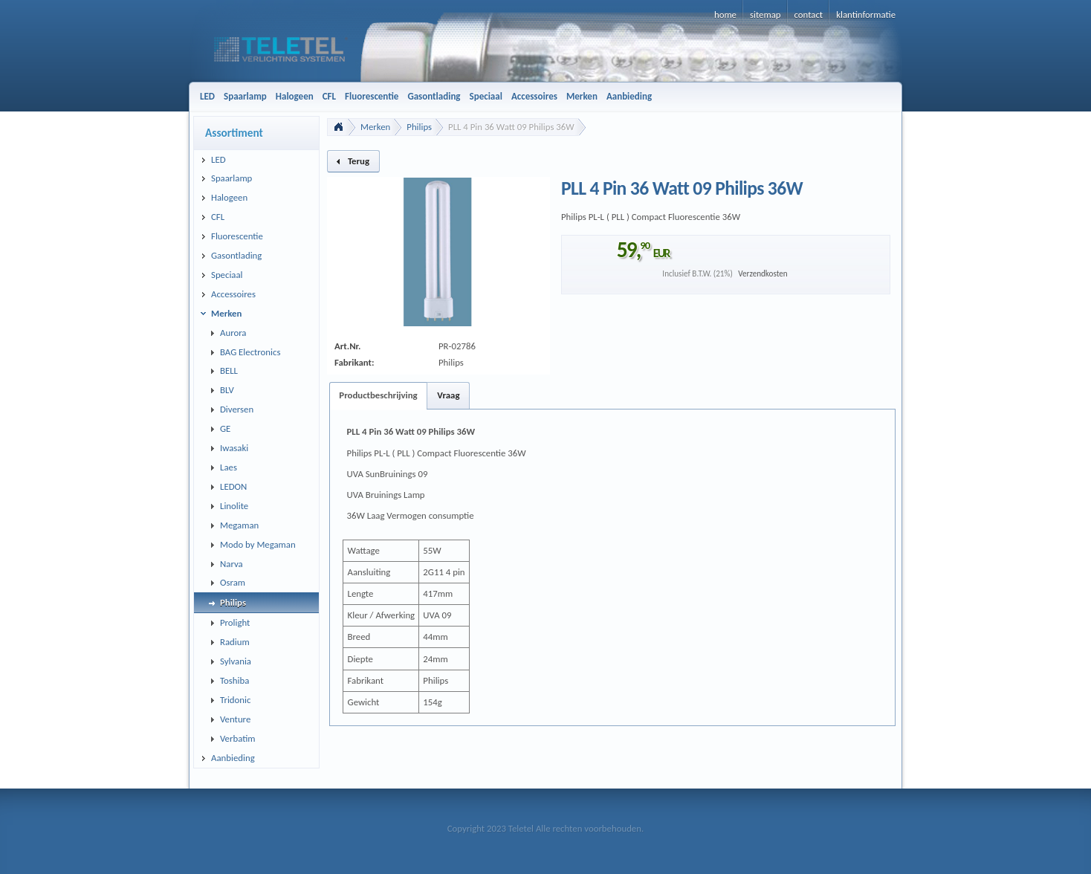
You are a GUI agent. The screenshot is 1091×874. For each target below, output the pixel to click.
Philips (419, 126)
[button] (353, 161)
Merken (375, 126)
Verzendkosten (762, 273)
